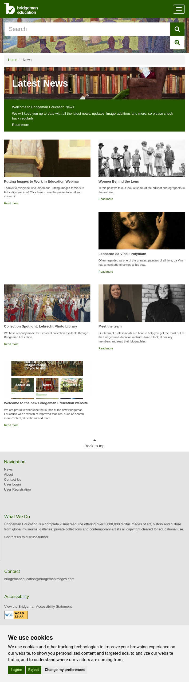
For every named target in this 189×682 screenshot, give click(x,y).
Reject (33, 670)
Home (12, 60)
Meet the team (110, 326)
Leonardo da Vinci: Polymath (122, 254)
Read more (20, 125)
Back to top (94, 446)
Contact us (12, 537)
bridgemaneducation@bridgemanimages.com (39, 579)
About (8, 474)
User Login (12, 484)
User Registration (17, 489)
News (8, 469)
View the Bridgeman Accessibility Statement (38, 606)
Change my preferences (65, 670)
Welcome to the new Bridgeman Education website (46, 403)
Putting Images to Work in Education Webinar (41, 181)
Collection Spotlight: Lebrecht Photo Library (40, 326)
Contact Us (12, 479)
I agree (16, 670)
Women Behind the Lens (119, 181)
